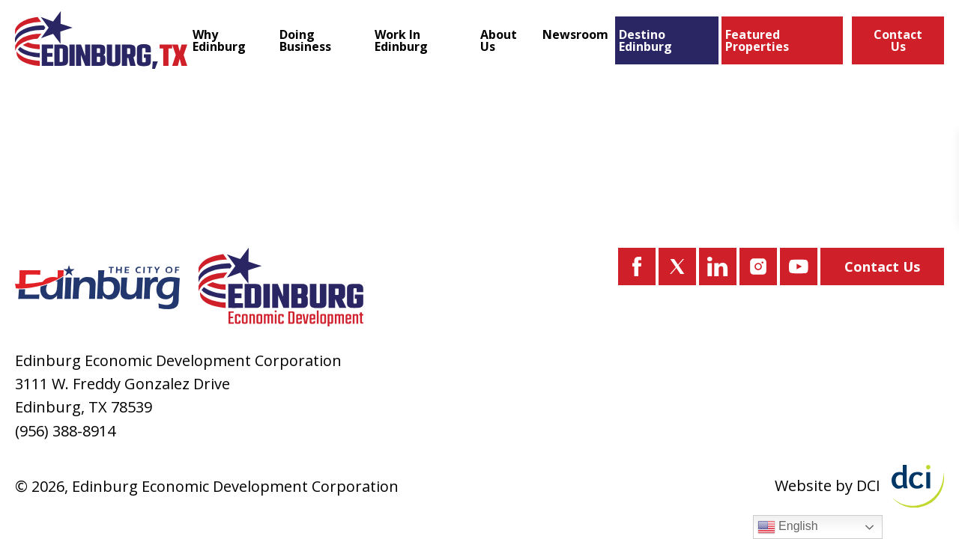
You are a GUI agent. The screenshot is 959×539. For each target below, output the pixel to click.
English (787, 527)
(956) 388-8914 (65, 431)
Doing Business (305, 40)
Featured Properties (757, 40)
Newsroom (575, 34)
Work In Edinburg (401, 40)
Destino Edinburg (645, 40)
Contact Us (898, 40)
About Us (498, 40)
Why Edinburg (219, 40)
